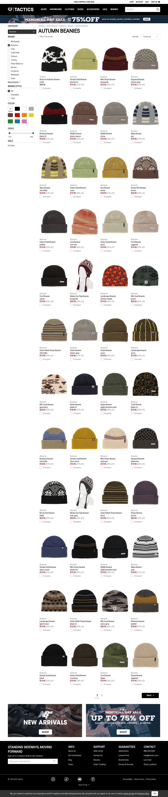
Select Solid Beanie (84, 171)
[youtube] (80, 780)
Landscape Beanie (115, 279)
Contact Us (98, 755)
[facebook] (93, 780)
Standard (13, 95)
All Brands (15, 42)
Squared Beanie (145, 63)
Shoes (80, 9)
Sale (105, 9)
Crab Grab (15, 53)
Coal (13, 49)
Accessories (93, 9)
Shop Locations (150, 764)
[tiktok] (66, 780)
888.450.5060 (149, 751)
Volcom (14, 56)
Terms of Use (139, 779)
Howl (13, 78)
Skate (44, 9)
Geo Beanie (115, 171)
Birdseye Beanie (54, 117)
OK (154, 794)
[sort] (150, 36)
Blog (70, 760)
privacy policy (143, 794)
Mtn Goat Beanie (145, 279)
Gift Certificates (74, 755)
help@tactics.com (151, 755)
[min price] (12, 137)
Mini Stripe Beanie (115, 63)
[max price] (33, 137)
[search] (142, 9)
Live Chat (147, 760)
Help (147, 2)
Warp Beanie (145, 117)
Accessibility (127, 779)
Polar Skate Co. (17, 64)
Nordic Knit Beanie (145, 171)
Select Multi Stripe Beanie (54, 334)
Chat (132, 2)
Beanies (22, 31)
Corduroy (15, 71)
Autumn (13, 45)
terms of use (129, 794)
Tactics (20, 9)
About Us (72, 751)
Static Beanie (84, 334)
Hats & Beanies (52, 26)
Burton (14, 67)
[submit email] (54, 760)
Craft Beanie (145, 388)
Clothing (69, 9)
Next (150, 695)
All (10, 91)
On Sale (11, 146)
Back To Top (84, 785)
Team (70, 764)
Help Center (98, 751)
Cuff (11, 98)
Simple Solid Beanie (84, 63)
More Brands (14, 82)
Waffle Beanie (84, 117)
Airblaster (15, 75)
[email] (33, 761)
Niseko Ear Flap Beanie (84, 279)
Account (139, 2)
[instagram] (53, 780)
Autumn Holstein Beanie (54, 63)
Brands (114, 9)
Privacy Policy (151, 779)
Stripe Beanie (115, 334)
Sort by (135, 37)
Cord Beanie (84, 225)
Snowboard (56, 9)
